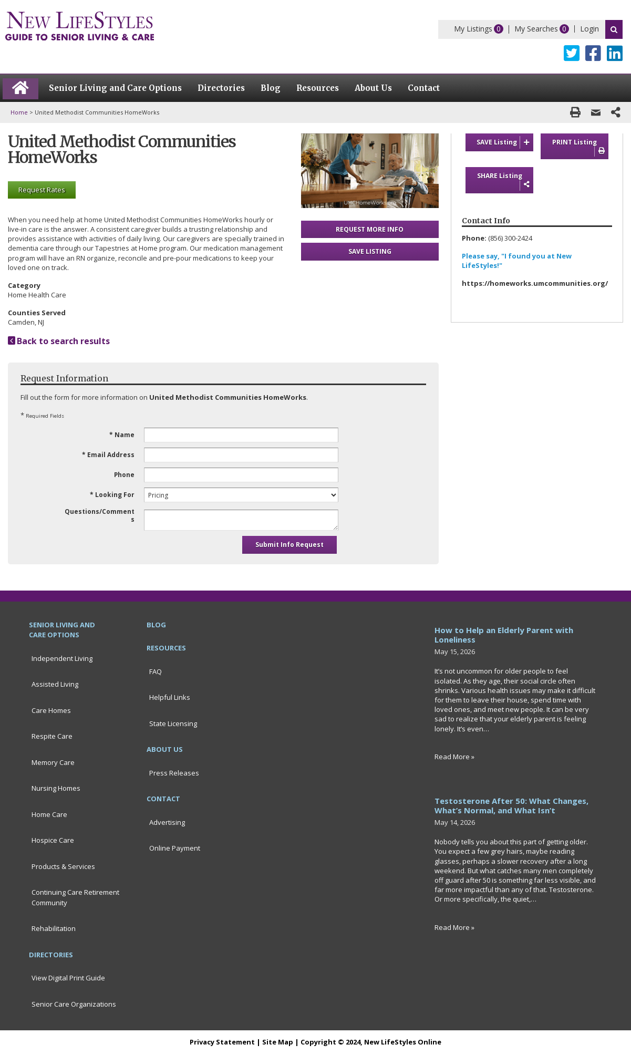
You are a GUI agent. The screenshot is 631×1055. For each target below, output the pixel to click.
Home (19, 112)
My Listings (473, 29)
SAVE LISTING (369, 251)
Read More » (454, 756)
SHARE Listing (505, 180)
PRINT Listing (580, 147)
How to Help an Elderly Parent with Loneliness (504, 635)
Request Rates (41, 189)
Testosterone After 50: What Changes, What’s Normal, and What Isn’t (511, 805)
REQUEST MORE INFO (370, 229)
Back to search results (59, 341)
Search (614, 29)
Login (589, 29)
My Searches (536, 29)
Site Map (277, 1042)
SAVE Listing (505, 142)
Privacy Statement (222, 1042)
